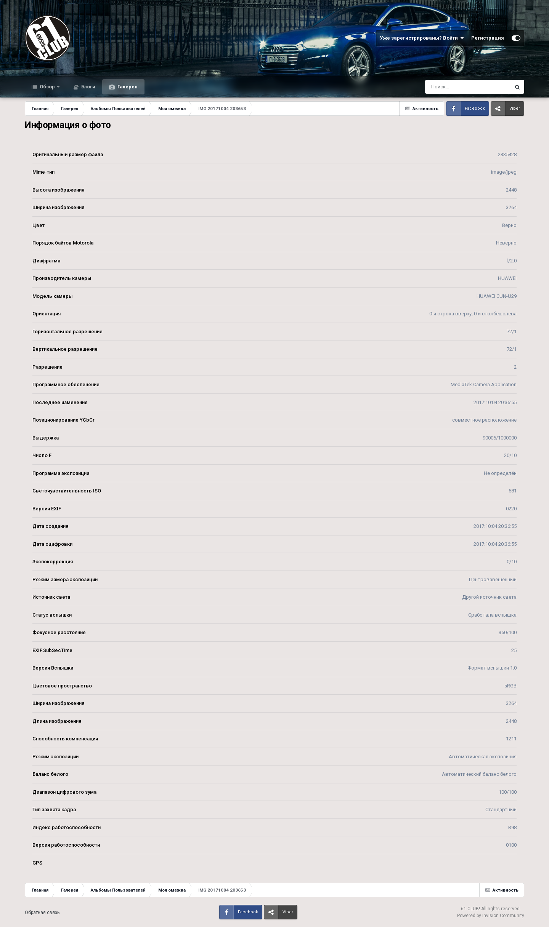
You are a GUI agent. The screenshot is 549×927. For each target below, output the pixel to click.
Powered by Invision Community (490, 915)
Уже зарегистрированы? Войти (422, 38)
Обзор (47, 87)
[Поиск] (453, 87)
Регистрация (487, 38)
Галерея (127, 87)
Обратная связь (42, 912)
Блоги (87, 87)
